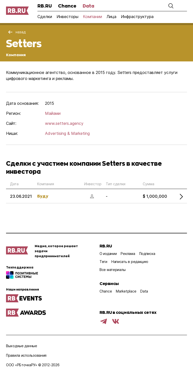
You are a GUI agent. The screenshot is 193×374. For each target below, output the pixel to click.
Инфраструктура (137, 16)
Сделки (44, 16)
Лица (111, 16)
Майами (53, 113)
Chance (67, 6)
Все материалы (112, 269)
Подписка (147, 253)
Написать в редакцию (129, 261)
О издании (108, 253)
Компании (92, 16)
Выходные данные (21, 346)
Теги (103, 261)
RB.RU (44, 6)
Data (88, 6)
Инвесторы (67, 16)
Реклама (128, 253)
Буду (42, 196)
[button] (171, 5)
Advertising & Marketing (67, 133)
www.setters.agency (64, 123)
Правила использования (26, 355)
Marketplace (126, 291)
